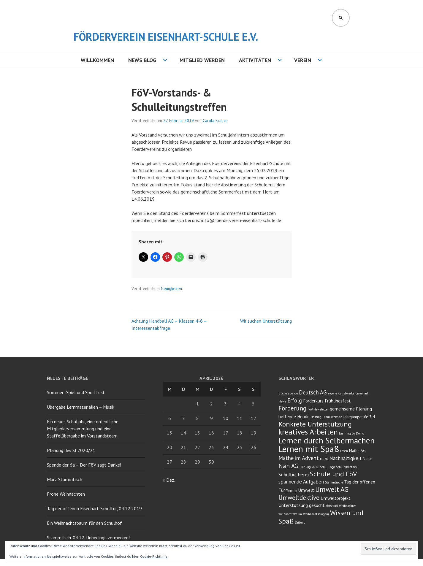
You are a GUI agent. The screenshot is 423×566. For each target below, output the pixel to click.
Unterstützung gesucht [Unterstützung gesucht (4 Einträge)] (301, 505)
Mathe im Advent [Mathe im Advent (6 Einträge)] (298, 458)
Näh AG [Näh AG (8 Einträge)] (288, 466)
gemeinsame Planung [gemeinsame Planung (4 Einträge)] (351, 409)
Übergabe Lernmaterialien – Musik (80, 407)
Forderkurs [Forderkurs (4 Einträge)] (313, 401)
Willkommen (97, 60)
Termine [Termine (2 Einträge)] (291, 491)
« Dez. (169, 480)
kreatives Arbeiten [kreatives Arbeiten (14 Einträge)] (308, 432)
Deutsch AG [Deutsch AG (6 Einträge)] (313, 392)
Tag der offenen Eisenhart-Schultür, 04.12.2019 (94, 508)
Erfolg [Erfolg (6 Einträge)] (294, 400)
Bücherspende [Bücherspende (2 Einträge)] (288, 393)
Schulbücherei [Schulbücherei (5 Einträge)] (293, 474)
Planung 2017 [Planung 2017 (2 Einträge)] (309, 467)
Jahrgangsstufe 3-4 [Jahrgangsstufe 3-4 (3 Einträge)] (359, 416)
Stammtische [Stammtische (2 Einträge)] (334, 482)
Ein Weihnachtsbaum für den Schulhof (84, 523)
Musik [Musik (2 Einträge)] (324, 459)
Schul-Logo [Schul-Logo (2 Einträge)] (327, 467)
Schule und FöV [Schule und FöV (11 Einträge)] (333, 473)
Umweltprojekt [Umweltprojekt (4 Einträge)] (336, 498)
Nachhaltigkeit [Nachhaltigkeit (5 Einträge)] (345, 458)
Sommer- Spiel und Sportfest (76, 392)
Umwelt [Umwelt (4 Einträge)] (306, 490)
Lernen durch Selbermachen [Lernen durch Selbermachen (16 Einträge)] (326, 440)
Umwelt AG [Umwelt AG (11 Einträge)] (331, 489)
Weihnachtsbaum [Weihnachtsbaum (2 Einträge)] (290, 514)
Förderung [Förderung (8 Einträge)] (292, 408)
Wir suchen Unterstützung (266, 321)
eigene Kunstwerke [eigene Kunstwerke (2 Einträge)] (341, 393)
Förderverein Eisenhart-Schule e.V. (166, 37)
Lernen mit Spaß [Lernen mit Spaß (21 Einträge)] (308, 448)
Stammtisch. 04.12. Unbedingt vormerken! (88, 537)
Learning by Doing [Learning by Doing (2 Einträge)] (351, 433)
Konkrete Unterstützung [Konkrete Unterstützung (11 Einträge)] (315, 424)
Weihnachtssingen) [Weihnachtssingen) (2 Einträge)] (316, 514)
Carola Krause (215, 120)
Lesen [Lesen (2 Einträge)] (344, 451)
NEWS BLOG (142, 60)
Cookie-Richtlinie (153, 556)
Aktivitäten (255, 60)
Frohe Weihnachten (66, 494)
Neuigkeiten (171, 288)
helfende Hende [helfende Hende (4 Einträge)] (294, 416)
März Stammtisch (64, 479)
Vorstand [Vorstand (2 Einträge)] (332, 506)
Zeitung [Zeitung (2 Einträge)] (300, 522)
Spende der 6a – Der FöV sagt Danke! (84, 465)
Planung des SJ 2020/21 (71, 450)
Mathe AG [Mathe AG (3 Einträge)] (357, 450)
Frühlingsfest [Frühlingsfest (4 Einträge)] (338, 401)
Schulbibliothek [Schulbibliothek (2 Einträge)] (346, 467)
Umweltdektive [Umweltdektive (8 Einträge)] (298, 498)
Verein (302, 60)
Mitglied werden (202, 60)
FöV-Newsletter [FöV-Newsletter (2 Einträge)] (318, 409)
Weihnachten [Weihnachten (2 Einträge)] (348, 506)
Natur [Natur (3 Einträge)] (367, 458)
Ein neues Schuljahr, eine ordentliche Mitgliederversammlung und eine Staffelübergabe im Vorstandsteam (82, 428)
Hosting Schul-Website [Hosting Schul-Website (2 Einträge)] (326, 417)
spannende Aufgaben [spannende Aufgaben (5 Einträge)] (301, 481)
